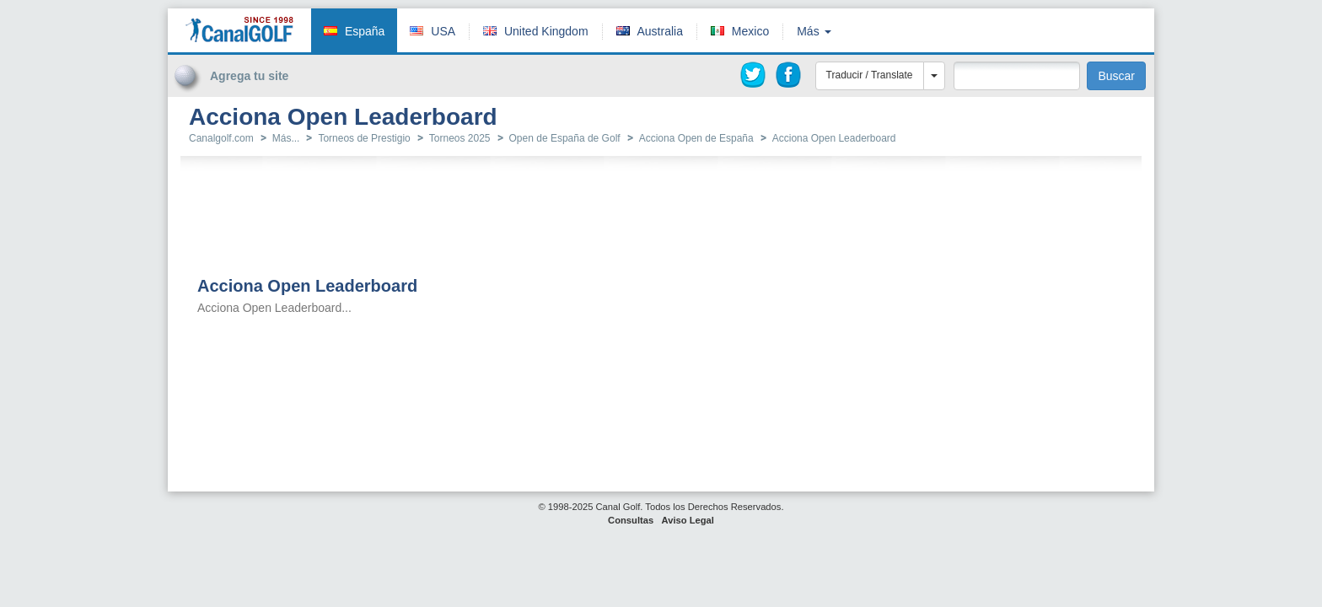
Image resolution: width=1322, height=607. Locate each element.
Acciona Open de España (696, 138)
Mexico (750, 31)
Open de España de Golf (565, 138)
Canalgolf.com (221, 138)
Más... (286, 138)
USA (443, 31)
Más (813, 31)
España (364, 31)
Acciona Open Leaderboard (834, 138)
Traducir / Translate (869, 75)
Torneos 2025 (460, 138)
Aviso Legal (688, 520)
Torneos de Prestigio (364, 138)
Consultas (630, 520)
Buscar (1116, 76)
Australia (659, 31)
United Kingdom (546, 31)
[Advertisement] (1094, 36)
